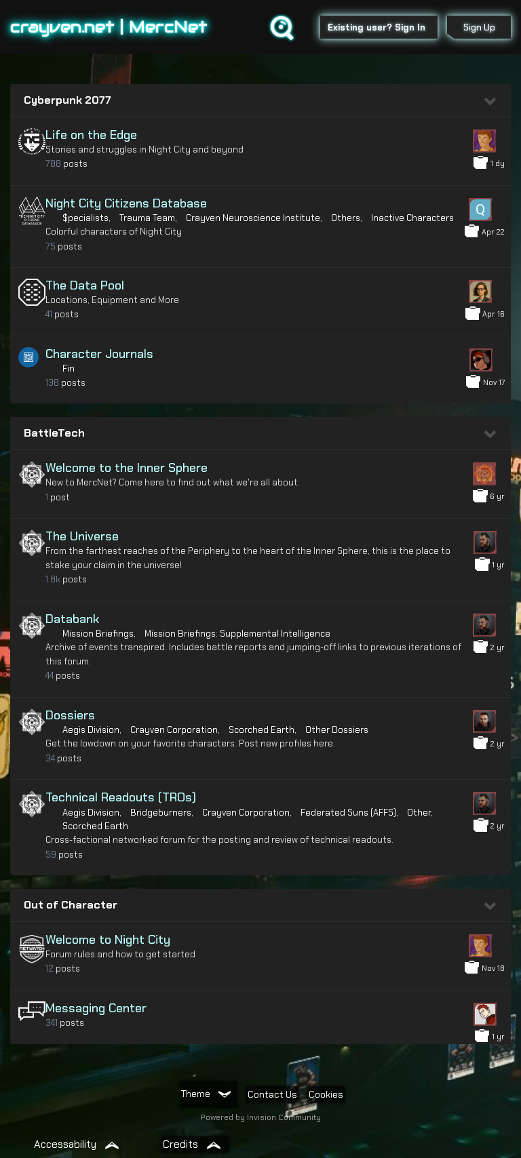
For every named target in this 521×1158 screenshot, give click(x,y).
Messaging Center (96, 1008)
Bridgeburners (160, 812)
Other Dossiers (336, 730)
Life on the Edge (91, 135)
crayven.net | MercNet (109, 26)
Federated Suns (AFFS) (348, 812)
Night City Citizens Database (126, 203)
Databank (72, 619)
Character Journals (99, 354)
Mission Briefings (98, 633)
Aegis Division (90, 730)
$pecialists (85, 218)
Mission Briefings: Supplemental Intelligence (237, 633)
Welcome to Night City (107, 940)
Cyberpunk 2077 (67, 100)
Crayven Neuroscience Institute (253, 218)
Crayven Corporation (174, 730)
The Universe (82, 536)
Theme (205, 1093)
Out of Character (70, 905)
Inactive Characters (412, 218)
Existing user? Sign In (379, 27)
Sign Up (479, 27)
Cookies (326, 1094)
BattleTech (54, 433)
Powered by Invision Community (260, 1117)
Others (345, 218)
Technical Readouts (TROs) (120, 797)
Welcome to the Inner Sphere (126, 468)
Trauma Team (147, 218)
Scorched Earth (261, 730)
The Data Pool (84, 285)
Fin (68, 368)
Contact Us (272, 1094)
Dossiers (70, 715)
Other (419, 812)
